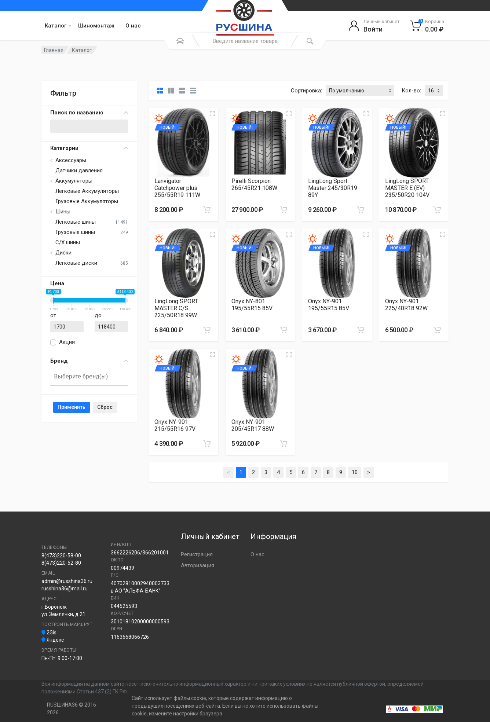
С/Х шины (67, 242)
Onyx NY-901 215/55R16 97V (174, 425)
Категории (89, 148)
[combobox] (89, 377)
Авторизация (197, 565)
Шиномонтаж (96, 25)
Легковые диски (76, 263)
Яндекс (52, 640)
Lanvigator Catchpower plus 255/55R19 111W (177, 187)
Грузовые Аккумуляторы (86, 201)
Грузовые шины (75, 232)
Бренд (89, 361)
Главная (53, 50)
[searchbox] (86, 376)
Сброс (105, 407)
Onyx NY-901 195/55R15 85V (328, 305)
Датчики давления (79, 170)
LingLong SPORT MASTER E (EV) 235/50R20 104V (407, 187)
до (98, 315)
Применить (71, 407)
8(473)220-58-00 (61, 555)
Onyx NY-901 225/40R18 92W (406, 305)
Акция (67, 342)
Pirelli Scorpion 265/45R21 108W (254, 184)
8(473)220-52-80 (61, 563)
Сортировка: (306, 90)
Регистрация (197, 554)
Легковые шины (75, 222)
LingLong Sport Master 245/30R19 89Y (332, 187)
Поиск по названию (89, 112)
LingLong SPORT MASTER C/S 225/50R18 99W (176, 308)
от (53, 315)
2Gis (48, 632)
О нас (133, 25)
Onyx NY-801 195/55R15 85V (252, 305)
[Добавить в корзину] (206, 209)
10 (355, 472)
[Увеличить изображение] (212, 114)
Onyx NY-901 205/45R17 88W (252, 425)
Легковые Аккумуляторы (87, 191)
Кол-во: (411, 90)
